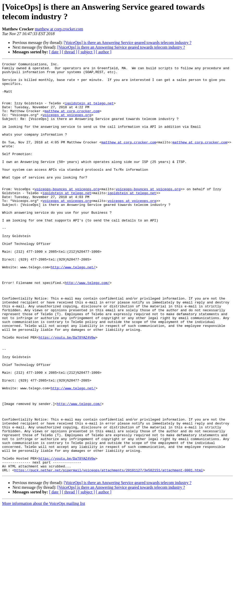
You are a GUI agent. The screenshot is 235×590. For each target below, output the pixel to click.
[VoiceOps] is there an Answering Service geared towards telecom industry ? (127, 42)
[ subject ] (86, 52)
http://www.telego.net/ (73, 308)
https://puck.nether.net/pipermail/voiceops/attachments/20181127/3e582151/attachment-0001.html (108, 552)
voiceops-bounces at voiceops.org (67, 214)
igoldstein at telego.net (89, 111)
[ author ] (104, 52)
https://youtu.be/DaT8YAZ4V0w (66, 392)
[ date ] (55, 52)
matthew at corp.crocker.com (59, 29)
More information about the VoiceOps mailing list (43, 585)
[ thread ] (69, 52)
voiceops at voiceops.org (67, 125)
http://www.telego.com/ (87, 327)
